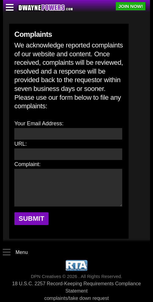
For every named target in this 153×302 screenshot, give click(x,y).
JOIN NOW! (130, 6)
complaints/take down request (76, 298)
